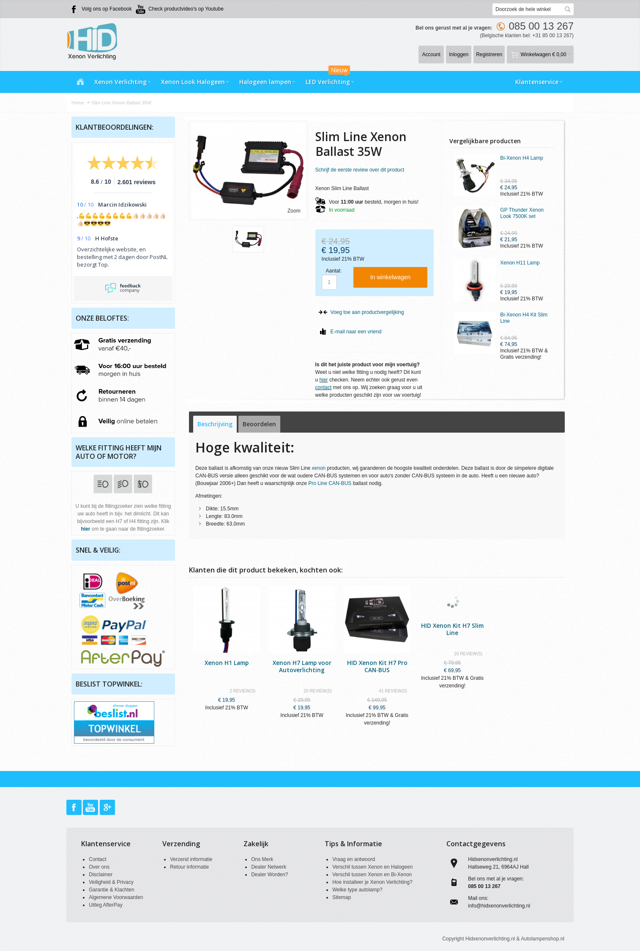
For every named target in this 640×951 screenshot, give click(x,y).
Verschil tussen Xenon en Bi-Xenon (372, 874)
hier (324, 380)
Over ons (99, 867)
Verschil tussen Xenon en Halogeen (372, 867)
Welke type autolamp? (357, 890)
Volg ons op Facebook (107, 9)
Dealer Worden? (269, 874)
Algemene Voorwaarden (116, 897)
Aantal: (334, 271)
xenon (319, 468)
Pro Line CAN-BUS (329, 483)
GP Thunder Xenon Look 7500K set (522, 213)
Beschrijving (214, 424)
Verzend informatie (191, 859)
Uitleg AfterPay (105, 905)
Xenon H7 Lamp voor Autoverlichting (302, 666)
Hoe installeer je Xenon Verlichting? (372, 882)
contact (323, 387)
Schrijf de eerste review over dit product (360, 170)
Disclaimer (100, 874)
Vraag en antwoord (353, 859)
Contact (97, 859)
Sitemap (341, 897)
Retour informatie (189, 867)
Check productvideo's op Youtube (186, 9)
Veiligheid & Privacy (111, 882)
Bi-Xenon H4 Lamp (521, 158)
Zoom (294, 211)
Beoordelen (259, 424)
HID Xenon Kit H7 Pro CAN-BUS (377, 666)
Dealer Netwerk (268, 867)
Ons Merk (262, 859)
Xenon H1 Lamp (227, 663)
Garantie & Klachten (111, 890)
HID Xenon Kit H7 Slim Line (452, 629)
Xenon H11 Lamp (519, 263)
